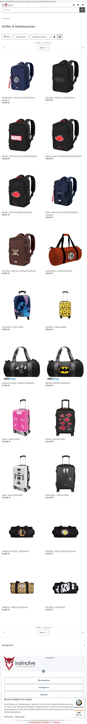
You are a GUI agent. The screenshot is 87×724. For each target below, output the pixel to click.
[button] (74, 5)
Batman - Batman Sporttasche (58, 383)
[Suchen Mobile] (40, 9)
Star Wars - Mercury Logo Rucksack (60, 97)
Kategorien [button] (7, 645)
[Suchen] (82, 9)
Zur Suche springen (30, 1)
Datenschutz (20, 717)
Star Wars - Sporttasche (55, 607)
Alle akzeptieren (44, 680)
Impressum (8, 717)
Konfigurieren (44, 687)
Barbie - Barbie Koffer (11, 439)
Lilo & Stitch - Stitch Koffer (12, 327)
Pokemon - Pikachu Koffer (56, 327)
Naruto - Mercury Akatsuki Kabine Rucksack (63, 156)
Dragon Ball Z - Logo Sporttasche (59, 270)
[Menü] (83, 699)
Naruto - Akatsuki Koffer (55, 439)
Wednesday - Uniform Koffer (57, 495)
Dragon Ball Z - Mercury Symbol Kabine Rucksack (18, 98)
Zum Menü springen (47, 1)
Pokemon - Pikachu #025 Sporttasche (61, 551)
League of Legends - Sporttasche (15, 551)
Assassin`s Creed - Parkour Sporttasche (18, 383)
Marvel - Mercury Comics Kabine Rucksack (19, 156)
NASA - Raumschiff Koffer (12, 495)
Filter (7, 37)
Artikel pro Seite (39, 37)
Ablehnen (44, 695)
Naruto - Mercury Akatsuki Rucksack (17, 212)
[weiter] (83, 48)
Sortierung (20, 37)
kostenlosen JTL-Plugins (39, 722)
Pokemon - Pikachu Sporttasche (15, 607)
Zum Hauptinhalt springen (11, 1)
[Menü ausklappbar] (3, 4)
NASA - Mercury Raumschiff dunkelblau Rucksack (62, 213)
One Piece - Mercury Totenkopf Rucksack (18, 270)
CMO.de (56, 722)
